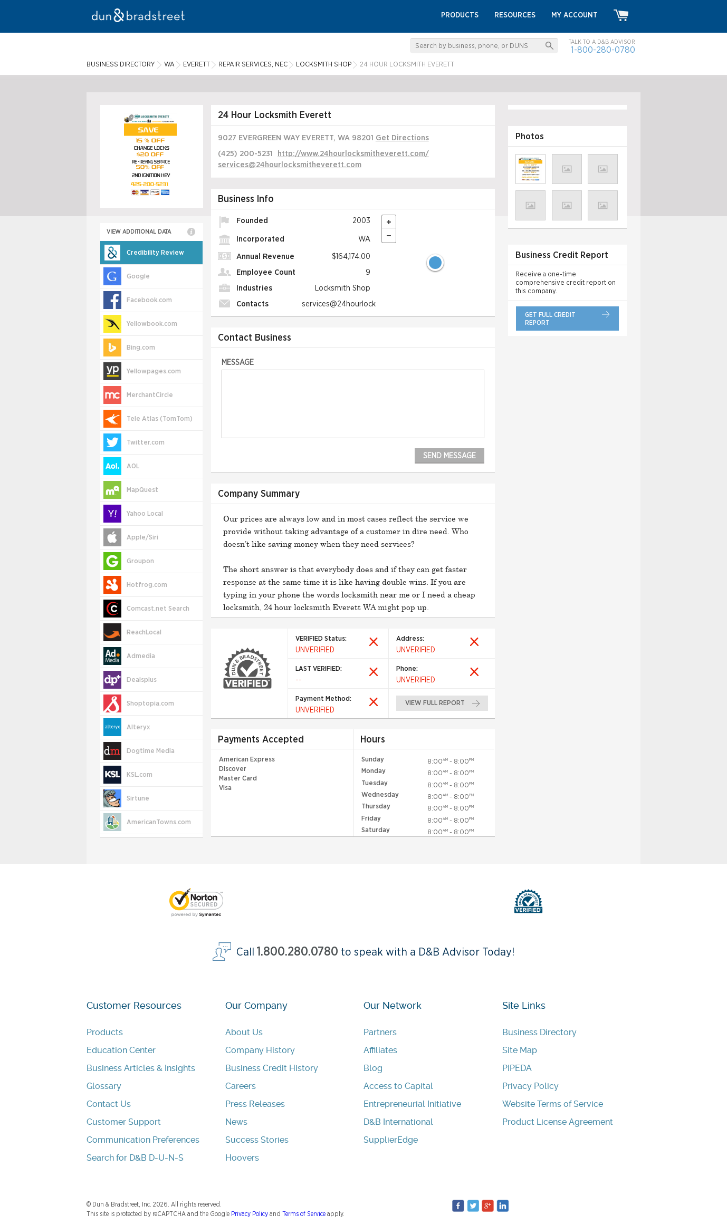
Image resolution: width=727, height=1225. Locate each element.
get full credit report (550, 319)
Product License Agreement (557, 1122)
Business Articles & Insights (141, 1068)
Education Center (121, 1050)
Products (105, 1032)
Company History (260, 1050)
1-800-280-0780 (603, 49)
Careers (240, 1086)
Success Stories (257, 1140)
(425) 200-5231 (245, 154)
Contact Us (109, 1104)
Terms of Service (304, 1214)
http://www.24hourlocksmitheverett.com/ (353, 154)
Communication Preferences (143, 1140)
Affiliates (380, 1050)
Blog (373, 1068)
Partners (380, 1032)
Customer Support (124, 1122)
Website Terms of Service (552, 1104)
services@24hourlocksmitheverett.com (289, 165)
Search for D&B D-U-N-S (135, 1158)
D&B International (398, 1122)
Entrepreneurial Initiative (412, 1104)
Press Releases (255, 1104)
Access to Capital (398, 1086)
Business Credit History (271, 1068)
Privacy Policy (530, 1086)
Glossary (104, 1086)
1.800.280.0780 (297, 952)
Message (238, 362)
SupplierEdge (391, 1140)
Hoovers (242, 1158)
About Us (244, 1032)
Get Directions (402, 138)
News (236, 1122)
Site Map (519, 1050)
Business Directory (539, 1032)
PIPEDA (517, 1068)
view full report (435, 703)
